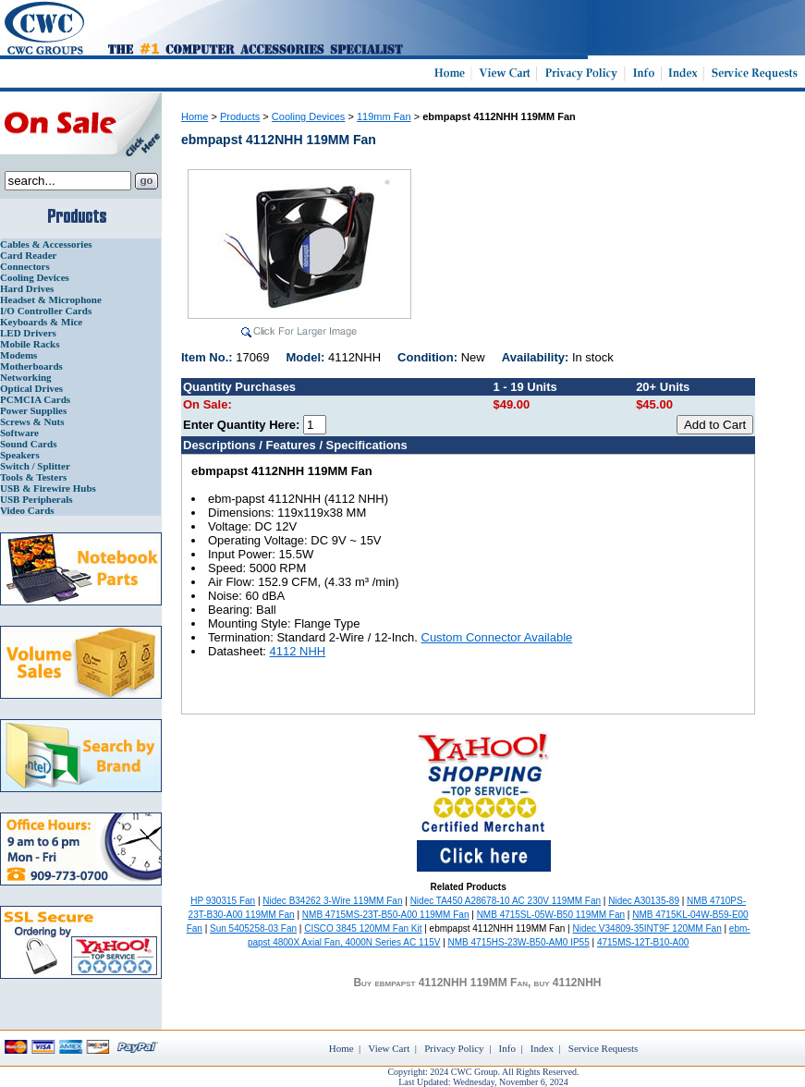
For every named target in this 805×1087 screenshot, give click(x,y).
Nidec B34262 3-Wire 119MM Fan (332, 901)
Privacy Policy (453, 1048)
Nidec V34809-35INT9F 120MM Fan (647, 928)
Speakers (20, 454)
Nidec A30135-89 (643, 901)
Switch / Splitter (35, 465)
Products (240, 116)
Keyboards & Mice (41, 321)
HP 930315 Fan (222, 901)
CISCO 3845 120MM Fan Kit (362, 928)
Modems (18, 354)
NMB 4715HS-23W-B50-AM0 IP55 (519, 942)
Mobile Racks (29, 343)
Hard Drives (27, 288)
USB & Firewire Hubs (48, 488)
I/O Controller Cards (45, 310)
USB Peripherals (36, 499)
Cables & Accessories (46, 244)
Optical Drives (31, 388)
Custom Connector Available (497, 637)
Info (507, 1048)
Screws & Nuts (32, 421)
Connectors (25, 266)
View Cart (388, 1048)
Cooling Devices (34, 277)
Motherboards (31, 366)
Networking (26, 377)
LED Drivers (28, 332)
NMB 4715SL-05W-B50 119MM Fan (551, 915)
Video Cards (27, 510)
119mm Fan (384, 116)
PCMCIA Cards (35, 399)
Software (19, 432)
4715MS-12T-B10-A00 (643, 942)
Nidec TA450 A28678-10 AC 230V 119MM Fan (505, 901)
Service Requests (603, 1048)
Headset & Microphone (51, 299)
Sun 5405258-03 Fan (253, 928)
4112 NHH (298, 651)
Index (542, 1048)
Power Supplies (33, 410)
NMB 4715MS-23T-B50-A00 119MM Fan (386, 915)
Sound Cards (28, 443)
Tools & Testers (33, 476)
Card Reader (28, 255)
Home (194, 116)
